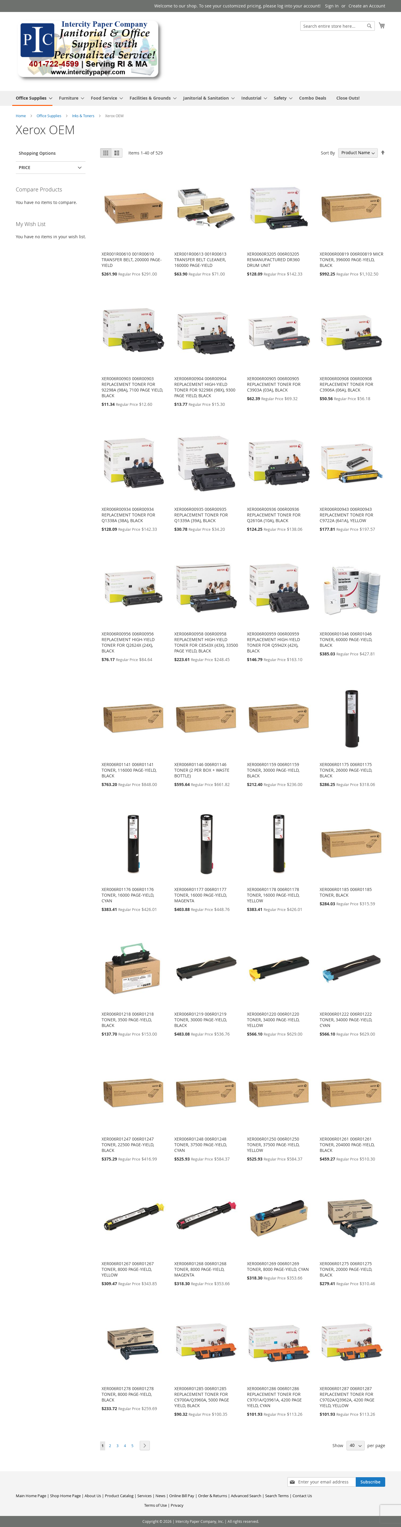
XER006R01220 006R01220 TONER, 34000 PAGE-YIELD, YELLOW (273, 1019)
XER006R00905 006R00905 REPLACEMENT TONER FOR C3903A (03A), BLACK (274, 384)
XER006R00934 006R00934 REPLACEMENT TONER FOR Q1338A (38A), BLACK (128, 514)
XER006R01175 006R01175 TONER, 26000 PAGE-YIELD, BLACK (346, 770)
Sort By (328, 152)
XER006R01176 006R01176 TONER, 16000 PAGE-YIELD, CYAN (128, 895)
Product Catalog (119, 1495)
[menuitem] (32, 98)
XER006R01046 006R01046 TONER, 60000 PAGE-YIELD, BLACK (346, 639)
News (160, 1495)
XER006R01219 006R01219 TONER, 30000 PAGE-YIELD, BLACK (200, 1019)
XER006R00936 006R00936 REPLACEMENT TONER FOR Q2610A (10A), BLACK (274, 514)
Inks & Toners (83, 115)
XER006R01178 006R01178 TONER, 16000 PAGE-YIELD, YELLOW (273, 895)
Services (144, 1495)
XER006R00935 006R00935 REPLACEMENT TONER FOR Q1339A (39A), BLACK (201, 514)
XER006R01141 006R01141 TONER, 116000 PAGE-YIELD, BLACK (129, 770)
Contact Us (302, 1495)
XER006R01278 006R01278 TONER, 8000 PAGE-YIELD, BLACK (128, 1394)
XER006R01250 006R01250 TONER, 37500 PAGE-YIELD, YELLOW (273, 1144)
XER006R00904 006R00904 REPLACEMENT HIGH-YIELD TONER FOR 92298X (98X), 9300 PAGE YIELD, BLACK (204, 387)
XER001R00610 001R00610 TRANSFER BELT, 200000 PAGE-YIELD (132, 259)
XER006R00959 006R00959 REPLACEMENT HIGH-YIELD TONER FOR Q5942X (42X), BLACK (273, 642)
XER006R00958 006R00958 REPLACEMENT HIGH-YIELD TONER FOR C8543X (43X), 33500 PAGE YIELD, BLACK (206, 642)
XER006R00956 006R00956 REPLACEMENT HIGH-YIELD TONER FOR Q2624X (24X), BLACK (128, 642)
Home (21, 115)
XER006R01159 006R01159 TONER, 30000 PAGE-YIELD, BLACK (273, 770)
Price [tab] (24, 167)
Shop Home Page (65, 1495)
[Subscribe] (370, 1482)
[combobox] (337, 26)
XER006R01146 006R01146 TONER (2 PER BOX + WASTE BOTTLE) (201, 770)
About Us (93, 1495)
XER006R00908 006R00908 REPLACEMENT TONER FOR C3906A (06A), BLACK (346, 384)
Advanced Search (246, 1495)
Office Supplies (49, 115)
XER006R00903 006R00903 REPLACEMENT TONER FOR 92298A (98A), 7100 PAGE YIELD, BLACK (132, 387)
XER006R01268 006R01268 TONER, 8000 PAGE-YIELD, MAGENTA (200, 1269)
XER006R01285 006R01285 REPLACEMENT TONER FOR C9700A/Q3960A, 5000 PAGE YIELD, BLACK (201, 1397)
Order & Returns (212, 1495)
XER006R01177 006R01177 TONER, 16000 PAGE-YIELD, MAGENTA (200, 895)
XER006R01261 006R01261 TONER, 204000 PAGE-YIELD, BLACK (347, 1144)
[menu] (200, 98)
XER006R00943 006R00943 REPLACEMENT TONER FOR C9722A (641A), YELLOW (346, 514)
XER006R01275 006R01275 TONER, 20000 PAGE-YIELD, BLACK (346, 1269)
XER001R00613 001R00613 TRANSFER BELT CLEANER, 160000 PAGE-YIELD (200, 259)
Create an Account (367, 6)
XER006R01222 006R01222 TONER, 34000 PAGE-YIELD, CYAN (346, 1019)
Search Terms (277, 1495)
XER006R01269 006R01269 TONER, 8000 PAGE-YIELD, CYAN (278, 1266)
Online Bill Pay (181, 1495)
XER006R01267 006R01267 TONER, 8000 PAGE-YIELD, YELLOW (128, 1269)
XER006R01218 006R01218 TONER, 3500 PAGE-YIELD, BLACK (128, 1019)
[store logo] (90, 51)
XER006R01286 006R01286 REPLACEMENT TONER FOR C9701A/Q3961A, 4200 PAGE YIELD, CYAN (274, 1397)
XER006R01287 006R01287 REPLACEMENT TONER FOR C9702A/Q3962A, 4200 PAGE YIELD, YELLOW (347, 1397)
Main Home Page (31, 1495)
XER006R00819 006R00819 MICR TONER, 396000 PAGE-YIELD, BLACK (351, 259)
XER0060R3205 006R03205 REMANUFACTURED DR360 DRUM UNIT (273, 259)
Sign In (332, 6)
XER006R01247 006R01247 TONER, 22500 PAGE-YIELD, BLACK (128, 1144)
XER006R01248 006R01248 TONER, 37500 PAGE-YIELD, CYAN (200, 1144)
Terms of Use (155, 1505)
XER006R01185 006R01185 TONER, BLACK (346, 892)
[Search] (369, 26)
